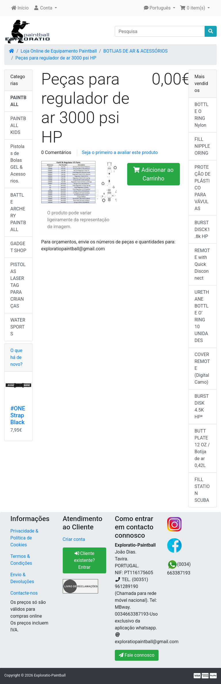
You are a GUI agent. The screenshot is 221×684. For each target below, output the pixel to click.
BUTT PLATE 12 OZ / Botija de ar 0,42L (202, 448)
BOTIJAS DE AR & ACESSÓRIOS (135, 51)
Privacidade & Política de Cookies (24, 537)
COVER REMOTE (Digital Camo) (202, 368)
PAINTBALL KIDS (18, 125)
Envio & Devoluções (22, 578)
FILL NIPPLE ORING (202, 146)
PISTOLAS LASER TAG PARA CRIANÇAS (18, 285)
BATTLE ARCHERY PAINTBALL (18, 212)
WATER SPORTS (17, 327)
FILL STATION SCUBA (202, 490)
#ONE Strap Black (17, 415)
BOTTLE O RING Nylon (202, 115)
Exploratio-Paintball (50, 675)
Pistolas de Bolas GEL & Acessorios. (18, 164)
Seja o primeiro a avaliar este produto (120, 152)
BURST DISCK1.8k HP (202, 229)
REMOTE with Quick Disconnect (202, 264)
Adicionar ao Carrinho (153, 174)
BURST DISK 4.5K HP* (202, 406)
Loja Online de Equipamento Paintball (59, 51)
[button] (45, 8)
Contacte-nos (24, 593)
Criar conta (74, 539)
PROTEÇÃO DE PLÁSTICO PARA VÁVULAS (202, 187)
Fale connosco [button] (137, 655)
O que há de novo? (16, 357)
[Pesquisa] (160, 31)
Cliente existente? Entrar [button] (84, 560)
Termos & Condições (21, 560)
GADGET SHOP (18, 247)
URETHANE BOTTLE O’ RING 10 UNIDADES (202, 316)
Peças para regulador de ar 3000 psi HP (56, 58)
